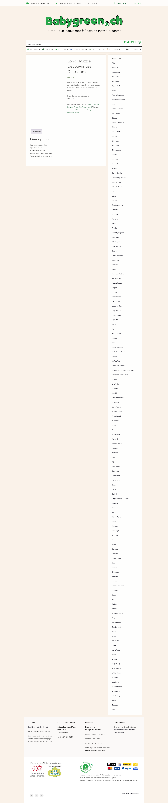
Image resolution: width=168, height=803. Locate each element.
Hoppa (114, 288)
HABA (114, 269)
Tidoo (114, 632)
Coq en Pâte (116, 182)
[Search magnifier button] (139, 44)
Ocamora (115, 471)
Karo (114, 329)
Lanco (114, 356)
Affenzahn (116, 72)
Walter (114, 659)
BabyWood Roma (118, 100)
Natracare (115, 448)
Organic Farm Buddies (120, 499)
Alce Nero (115, 77)
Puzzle (90, 104)
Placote (115, 526)
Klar (113, 343)
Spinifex (115, 590)
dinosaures (71, 110)
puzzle (77, 113)
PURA (114, 544)
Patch (114, 512)
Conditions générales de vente (38, 727)
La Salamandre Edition (120, 352)
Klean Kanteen (117, 347)
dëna (114, 196)
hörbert (115, 292)
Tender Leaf (116, 627)
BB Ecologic (116, 113)
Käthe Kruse (116, 334)
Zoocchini (115, 705)
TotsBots (115, 641)
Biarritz (115, 127)
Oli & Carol (116, 480)
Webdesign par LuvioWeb (130, 794)
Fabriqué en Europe (80, 107)
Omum (114, 485)
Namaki (115, 439)
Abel (114, 63)
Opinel (114, 494)
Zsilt (114, 710)
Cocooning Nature (119, 178)
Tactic (114, 609)
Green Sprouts (117, 256)
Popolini (115, 535)
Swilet (114, 604)
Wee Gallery (116, 668)
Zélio (114, 700)
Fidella (114, 228)
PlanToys (115, 531)
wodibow (115, 682)
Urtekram (115, 645)
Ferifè (114, 223)
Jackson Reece (117, 306)
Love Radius (116, 407)
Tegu (114, 618)
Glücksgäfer (116, 242)
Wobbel (115, 678)
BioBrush (115, 141)
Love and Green (118, 398)
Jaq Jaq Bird (117, 311)
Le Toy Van (116, 361)
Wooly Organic (117, 696)
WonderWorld (117, 687)
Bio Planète (116, 132)
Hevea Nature (117, 283)
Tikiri (114, 636)
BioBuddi (115, 146)
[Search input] (82, 44)
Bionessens (116, 150)
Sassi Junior (116, 558)
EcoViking (116, 210)
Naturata (115, 453)
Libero (114, 379)
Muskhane (116, 434)
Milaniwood (116, 416)
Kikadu (114, 338)
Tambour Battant (118, 613)
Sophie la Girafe (118, 586)
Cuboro (115, 191)
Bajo (114, 104)
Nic (113, 462)
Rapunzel (115, 554)
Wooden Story (117, 691)
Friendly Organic (118, 233)
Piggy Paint (116, 517)
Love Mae (115, 402)
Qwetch (115, 549)
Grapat (114, 251)
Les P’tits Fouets (118, 366)
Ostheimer (116, 508)
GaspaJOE (116, 237)
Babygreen (84, 24)
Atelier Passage (118, 95)
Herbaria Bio (116, 278)
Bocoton (115, 159)
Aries (114, 90)
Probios (115, 540)
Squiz (114, 595)
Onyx (114, 490)
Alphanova (116, 81)
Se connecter (121, 3)
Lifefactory (116, 384)
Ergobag (115, 214)
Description (37, 132)
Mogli (114, 425)
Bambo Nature (117, 109)
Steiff (114, 600)
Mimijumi (115, 421)
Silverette (115, 572)
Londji (90, 107)
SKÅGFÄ (115, 577)
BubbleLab (116, 164)
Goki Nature (116, 246)
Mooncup (115, 430)
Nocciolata (116, 466)
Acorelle (115, 68)
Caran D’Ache (117, 173)
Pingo (114, 522)
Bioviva (115, 155)
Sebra (114, 563)
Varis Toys (116, 650)
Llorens (115, 389)
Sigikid (114, 567)
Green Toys (116, 260)
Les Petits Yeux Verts (120, 375)
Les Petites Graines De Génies (123, 370)
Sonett (114, 581)
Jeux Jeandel (117, 315)
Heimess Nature (118, 274)
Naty (114, 457)
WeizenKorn (116, 673)
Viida (114, 655)
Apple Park (116, 86)
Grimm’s (115, 265)
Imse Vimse (116, 297)
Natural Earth (117, 444)
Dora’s (114, 200)
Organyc (115, 503)
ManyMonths (117, 412)
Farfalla (115, 219)
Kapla (114, 324)
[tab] (36, 131)
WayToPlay (116, 664)
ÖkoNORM (116, 476)
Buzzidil (115, 168)
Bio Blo (114, 136)
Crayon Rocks (117, 187)
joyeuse (115, 320)
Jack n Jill (116, 301)
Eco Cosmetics (117, 205)
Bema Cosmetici (118, 123)
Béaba (114, 118)
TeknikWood (116, 622)
